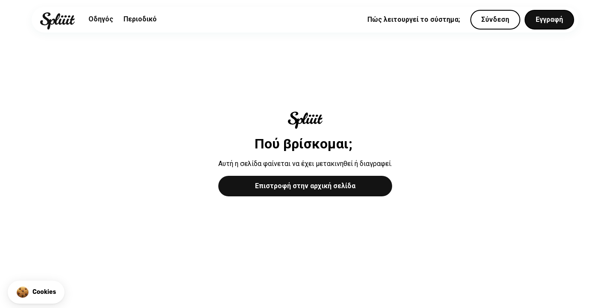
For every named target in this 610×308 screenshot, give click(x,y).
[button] (36, 292)
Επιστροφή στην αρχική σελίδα (305, 186)
